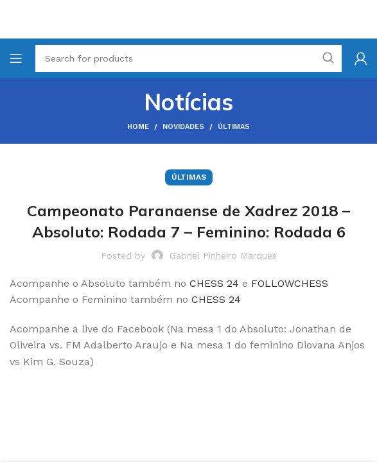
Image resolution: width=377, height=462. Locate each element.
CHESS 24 (214, 283)
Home (138, 127)
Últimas (234, 127)
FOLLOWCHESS (289, 283)
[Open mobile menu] (16, 58)
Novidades (183, 127)
